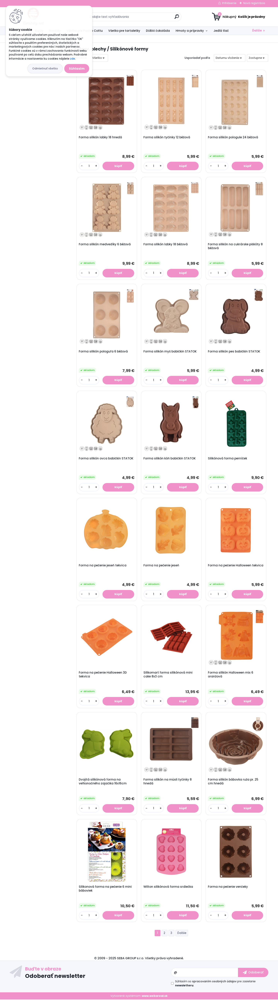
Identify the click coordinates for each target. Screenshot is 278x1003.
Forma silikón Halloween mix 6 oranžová (230, 677)
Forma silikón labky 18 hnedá (100, 137)
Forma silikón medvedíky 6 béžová (105, 245)
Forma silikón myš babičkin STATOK (170, 352)
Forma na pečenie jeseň (161, 567)
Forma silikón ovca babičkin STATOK (106, 460)
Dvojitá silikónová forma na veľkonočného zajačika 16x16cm (103, 784)
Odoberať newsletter (55, 979)
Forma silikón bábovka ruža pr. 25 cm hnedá (233, 784)
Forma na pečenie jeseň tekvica (103, 567)
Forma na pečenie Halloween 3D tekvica (103, 677)
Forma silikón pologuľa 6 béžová (103, 352)
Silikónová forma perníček (227, 460)
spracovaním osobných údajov (214, 985)
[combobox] (229, 58)
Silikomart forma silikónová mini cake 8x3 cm (168, 677)
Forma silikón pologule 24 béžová (233, 137)
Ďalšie (257, 30)
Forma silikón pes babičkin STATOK (234, 352)
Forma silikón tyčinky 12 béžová (167, 137)
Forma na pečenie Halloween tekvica (230, 569)
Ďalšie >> (181, 936)
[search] (177, 18)
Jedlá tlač (221, 31)
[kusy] (89, 166)
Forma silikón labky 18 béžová (166, 245)
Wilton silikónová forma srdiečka (168, 890)
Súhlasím (77, 68)
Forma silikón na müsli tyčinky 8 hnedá (168, 784)
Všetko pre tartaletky (124, 31)
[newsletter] (253, 975)
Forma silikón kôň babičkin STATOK (170, 460)
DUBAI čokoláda (158, 31)
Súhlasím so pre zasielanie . (215, 987)
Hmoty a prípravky (190, 31)
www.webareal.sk (155, 999)
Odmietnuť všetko (45, 68)
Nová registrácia (254, 3)
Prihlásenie (229, 3)
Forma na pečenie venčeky (228, 890)
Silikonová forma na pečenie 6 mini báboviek (105, 892)
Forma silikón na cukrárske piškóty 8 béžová (235, 247)
